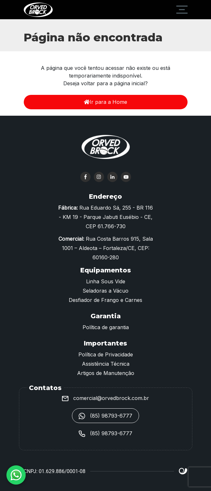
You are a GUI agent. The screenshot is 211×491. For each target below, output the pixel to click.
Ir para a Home (105, 102)
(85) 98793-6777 (105, 416)
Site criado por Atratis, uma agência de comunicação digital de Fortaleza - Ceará (183, 471)
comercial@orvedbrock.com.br (105, 398)
